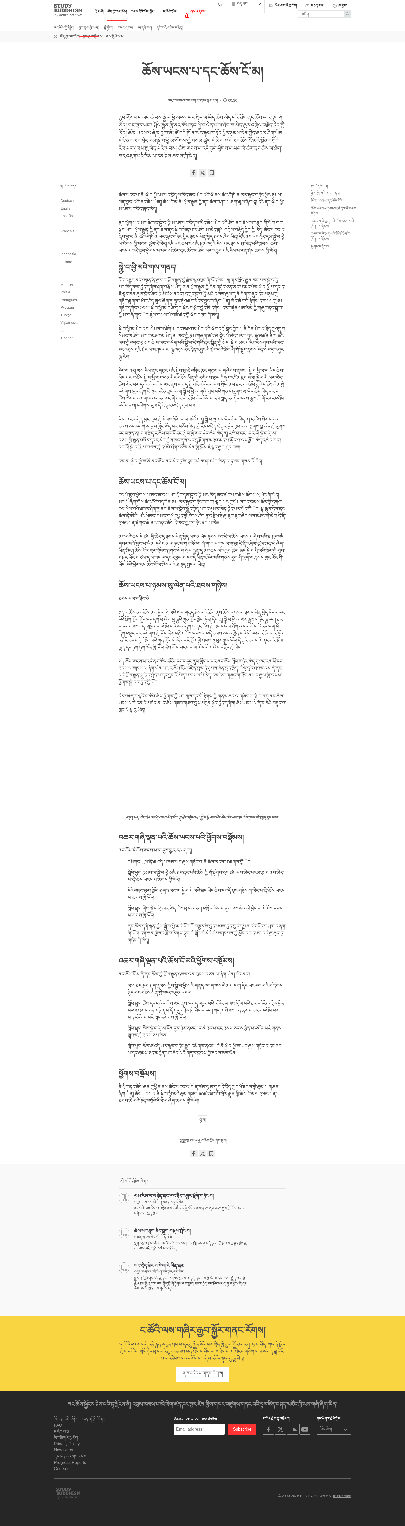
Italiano (66, 262)
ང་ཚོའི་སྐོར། (170, 11)
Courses (61, 1468)
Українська (69, 323)
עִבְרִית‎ (83, 239)
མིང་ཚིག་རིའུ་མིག (283, 5)
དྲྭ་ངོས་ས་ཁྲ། (62, 1431)
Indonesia (68, 254)
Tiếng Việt (66, 338)
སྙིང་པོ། (99, 11)
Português (68, 300)
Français (67, 231)
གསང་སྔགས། (125, 28)
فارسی (83, 223)
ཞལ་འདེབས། (195, 13)
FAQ (58, 1425)
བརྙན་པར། (314, 5)
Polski (65, 292)
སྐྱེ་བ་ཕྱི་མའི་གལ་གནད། (325, 193)
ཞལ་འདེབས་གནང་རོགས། (202, 1373)
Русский (67, 307)
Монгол (66, 285)
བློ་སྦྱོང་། (108, 28)
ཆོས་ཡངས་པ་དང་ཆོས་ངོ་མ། (327, 201)
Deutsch (67, 201)
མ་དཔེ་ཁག (145, 28)
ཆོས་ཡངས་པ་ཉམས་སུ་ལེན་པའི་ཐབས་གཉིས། (334, 211)
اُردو (62, 330)
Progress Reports (70, 1462)
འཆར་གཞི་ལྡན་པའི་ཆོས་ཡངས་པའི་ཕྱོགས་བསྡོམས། (333, 223)
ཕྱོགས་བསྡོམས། (320, 246)
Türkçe (66, 315)
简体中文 (83, 345)
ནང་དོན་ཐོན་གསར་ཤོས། (70, 1456)
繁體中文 (83, 353)
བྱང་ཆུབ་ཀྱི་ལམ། (89, 28)
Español (67, 216)
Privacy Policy (67, 1444)
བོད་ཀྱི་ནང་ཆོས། (117, 11)
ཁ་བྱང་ (339, 5)
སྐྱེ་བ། (202, 1119)
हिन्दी (83, 246)
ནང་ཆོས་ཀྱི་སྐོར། (64, 28)
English (66, 208)
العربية (83, 193)
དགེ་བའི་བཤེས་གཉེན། (170, 28)
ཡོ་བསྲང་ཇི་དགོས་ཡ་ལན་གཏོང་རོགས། (80, 1419)
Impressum (342, 1496)
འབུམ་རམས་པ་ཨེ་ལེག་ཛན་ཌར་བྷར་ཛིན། (193, 100)
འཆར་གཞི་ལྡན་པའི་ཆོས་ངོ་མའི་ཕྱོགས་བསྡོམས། (330, 236)
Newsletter (64, 1450)
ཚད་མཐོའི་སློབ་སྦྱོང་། (143, 11)
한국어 (83, 277)
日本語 (83, 269)
